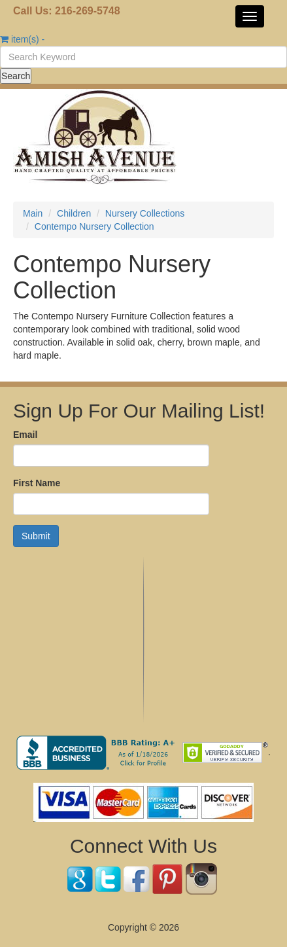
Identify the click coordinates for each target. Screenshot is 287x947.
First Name (36, 483)
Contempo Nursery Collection (94, 226)
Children (74, 213)
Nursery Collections (144, 213)
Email (25, 434)
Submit (36, 536)
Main (32, 213)
